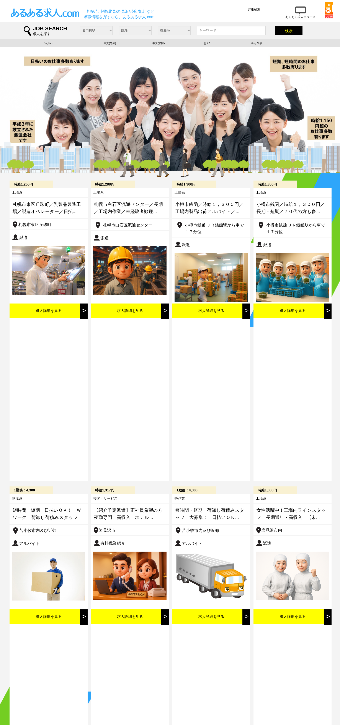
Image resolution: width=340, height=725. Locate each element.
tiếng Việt (256, 45)
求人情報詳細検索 (78, 700)
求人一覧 (25, 708)
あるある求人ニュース (126, 700)
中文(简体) (110, 45)
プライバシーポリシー (126, 708)
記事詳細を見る (110, 567)
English (48, 45)
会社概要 (71, 708)
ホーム (23, 700)
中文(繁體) (158, 45)
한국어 (207, 45)
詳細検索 (229, 13)
